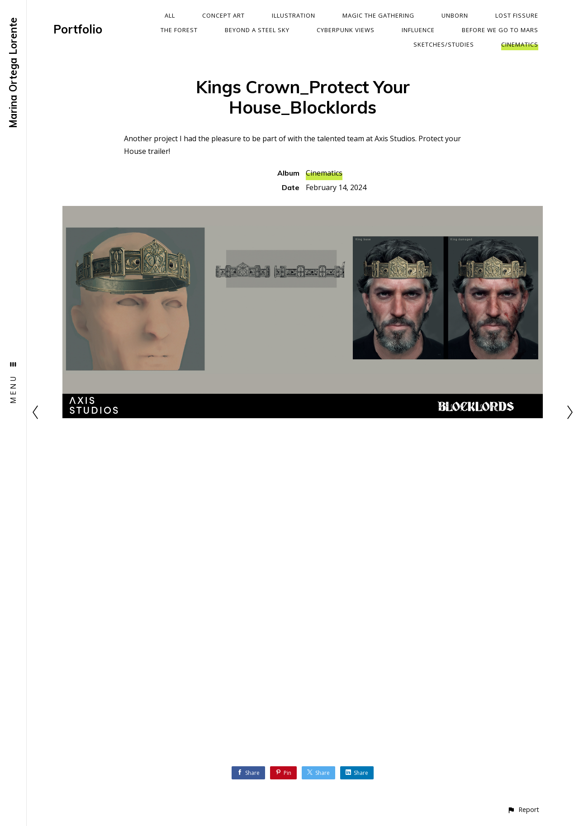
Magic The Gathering (378, 15)
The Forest (179, 30)
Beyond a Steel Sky (257, 30)
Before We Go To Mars (500, 30)
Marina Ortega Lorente (13, 72)
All (170, 15)
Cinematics (519, 44)
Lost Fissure (516, 15)
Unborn (454, 15)
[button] (523, 809)
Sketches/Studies (443, 44)
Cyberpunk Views (346, 30)
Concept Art (223, 15)
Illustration (293, 15)
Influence (418, 30)
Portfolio (77, 29)
